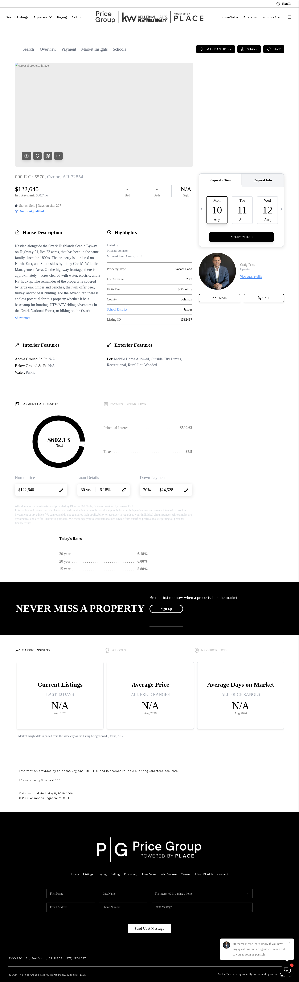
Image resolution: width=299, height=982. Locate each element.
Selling (76, 16)
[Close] (289, 943)
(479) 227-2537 (75, 950)
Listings (88, 865)
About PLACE (204, 865)
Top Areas (43, 16)
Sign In (283, 4)
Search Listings (17, 16)
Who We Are (271, 16)
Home (75, 865)
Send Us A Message (149, 920)
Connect (223, 865)
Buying (62, 16)
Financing (250, 16)
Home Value (230, 16)
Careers (186, 865)
